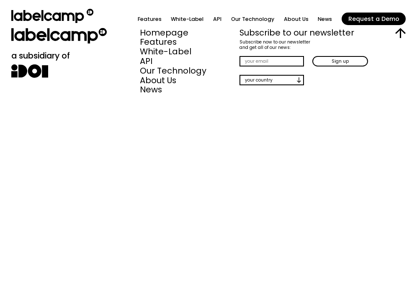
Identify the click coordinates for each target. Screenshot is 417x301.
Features (150, 19)
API (217, 19)
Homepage (164, 32)
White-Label (187, 19)
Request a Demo (373, 19)
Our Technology (252, 19)
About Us (296, 19)
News (325, 19)
